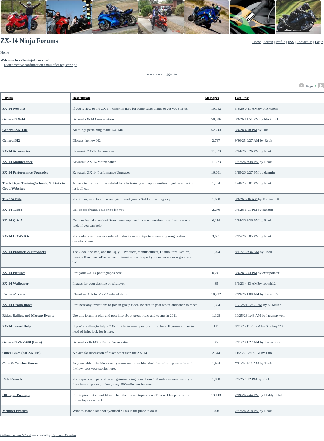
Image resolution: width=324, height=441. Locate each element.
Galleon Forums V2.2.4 (15, 435)
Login (319, 42)
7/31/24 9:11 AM (247, 363)
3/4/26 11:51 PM (246, 119)
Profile (280, 42)
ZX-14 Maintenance (17, 162)
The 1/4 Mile (11, 199)
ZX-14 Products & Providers (24, 252)
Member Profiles (15, 411)
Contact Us (304, 42)
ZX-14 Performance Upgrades (25, 172)
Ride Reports (12, 379)
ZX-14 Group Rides (17, 305)
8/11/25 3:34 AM (247, 252)
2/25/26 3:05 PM (247, 236)
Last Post (242, 98)
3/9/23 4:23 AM (246, 283)
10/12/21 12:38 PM (248, 305)
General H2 (11, 140)
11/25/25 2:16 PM (247, 352)
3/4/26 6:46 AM (246, 199)
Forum (7, 98)
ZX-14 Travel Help (16, 326)
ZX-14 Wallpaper (15, 283)
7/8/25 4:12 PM (246, 379)
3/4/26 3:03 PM (246, 273)
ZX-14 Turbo (12, 209)
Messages (212, 98)
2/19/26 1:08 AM (247, 294)
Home (256, 42)
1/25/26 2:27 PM (247, 172)
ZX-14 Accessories (16, 151)
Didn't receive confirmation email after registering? (40, 65)
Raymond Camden (64, 435)
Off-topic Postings (16, 395)
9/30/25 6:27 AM (247, 140)
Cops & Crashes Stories (20, 363)
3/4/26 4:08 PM (246, 130)
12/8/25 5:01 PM (247, 183)
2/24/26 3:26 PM (247, 220)
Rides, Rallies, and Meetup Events (28, 315)
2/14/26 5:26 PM (247, 151)
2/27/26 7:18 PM (247, 411)
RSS (291, 42)
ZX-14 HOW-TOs (15, 236)
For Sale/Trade (13, 294)
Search (268, 42)
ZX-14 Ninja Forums (29, 40)
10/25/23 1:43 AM (248, 315)
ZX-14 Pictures (13, 273)
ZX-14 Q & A (12, 220)
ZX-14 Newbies (13, 108)
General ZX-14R (15, 130)
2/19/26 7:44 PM (247, 395)
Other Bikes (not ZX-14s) (21, 352)
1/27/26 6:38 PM (247, 162)
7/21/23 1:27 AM (247, 342)
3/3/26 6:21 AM (246, 108)
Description (81, 98)
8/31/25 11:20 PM (247, 326)
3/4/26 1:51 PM (246, 209)
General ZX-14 (13, 119)
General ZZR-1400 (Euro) (22, 342)
